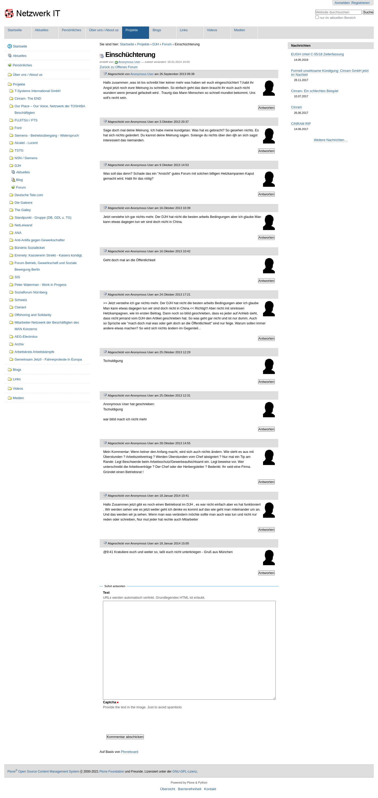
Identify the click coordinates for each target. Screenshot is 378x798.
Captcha (109, 702)
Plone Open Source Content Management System (43, 771)
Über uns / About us (103, 30)
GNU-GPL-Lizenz (184, 771)
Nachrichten (301, 45)
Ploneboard (129, 752)
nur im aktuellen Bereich (338, 18)
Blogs (157, 30)
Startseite (15, 30)
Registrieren (360, 3)
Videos (212, 30)
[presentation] (143, 720)
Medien (239, 30)
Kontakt (210, 789)
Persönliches (71, 30)
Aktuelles (41, 30)
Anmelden (342, 3)
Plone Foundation (111, 771)
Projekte (131, 30)
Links (184, 30)
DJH (156, 44)
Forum (167, 44)
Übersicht (167, 789)
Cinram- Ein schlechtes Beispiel (314, 91)
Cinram (296, 107)
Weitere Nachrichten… (331, 140)
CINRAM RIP (301, 124)
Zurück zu (118, 67)
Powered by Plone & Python (189, 782)
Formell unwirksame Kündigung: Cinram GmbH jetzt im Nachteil (330, 73)
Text (106, 593)
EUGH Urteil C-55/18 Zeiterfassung (317, 54)
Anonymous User (129, 61)
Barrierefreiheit (189, 789)
